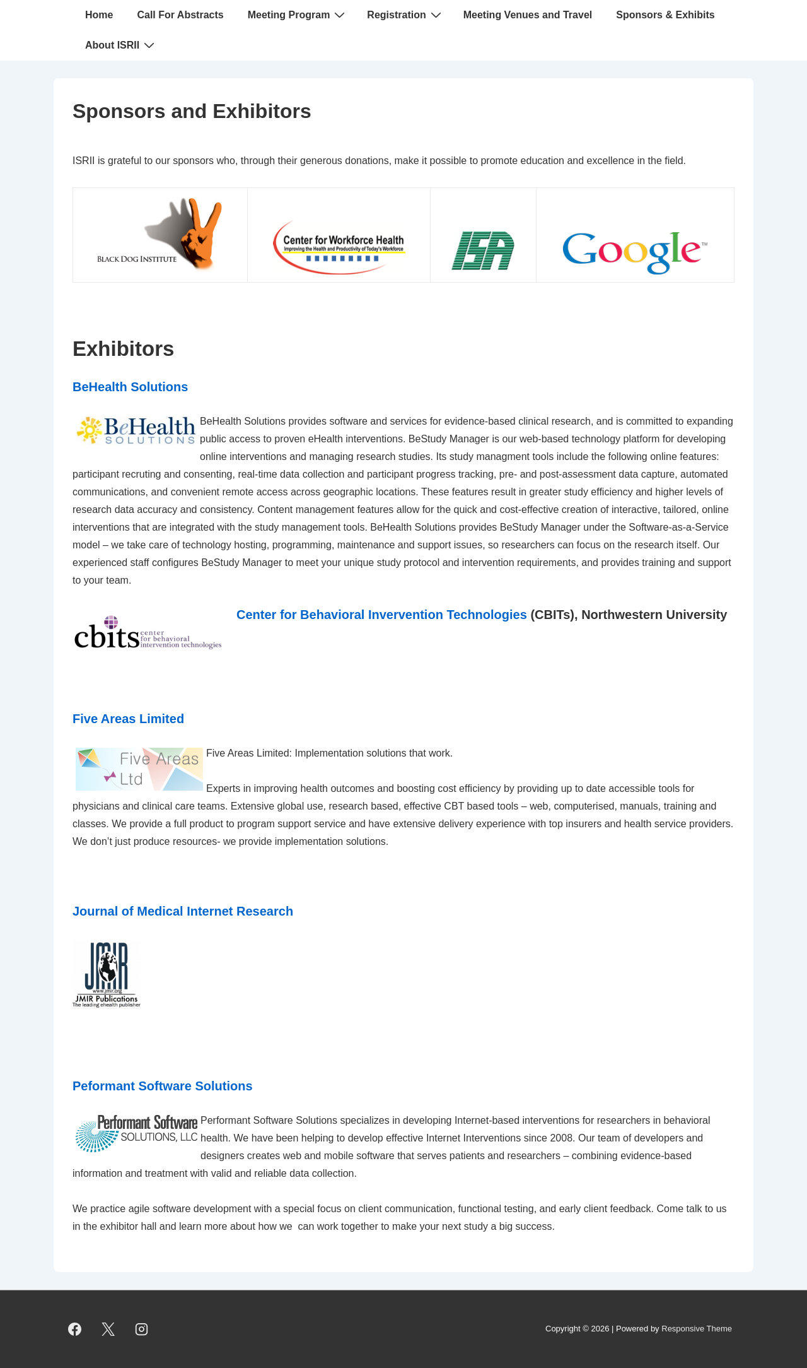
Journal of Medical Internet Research (183, 911)
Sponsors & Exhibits (665, 14)
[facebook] (75, 1329)
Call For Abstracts (180, 14)
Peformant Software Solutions (163, 1086)
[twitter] (108, 1329)
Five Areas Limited (128, 719)
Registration (405, 14)
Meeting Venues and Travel (528, 14)
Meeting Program (298, 14)
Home (99, 14)
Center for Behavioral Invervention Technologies (381, 615)
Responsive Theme (696, 1328)
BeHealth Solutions (130, 387)
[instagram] (142, 1329)
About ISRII (121, 45)
